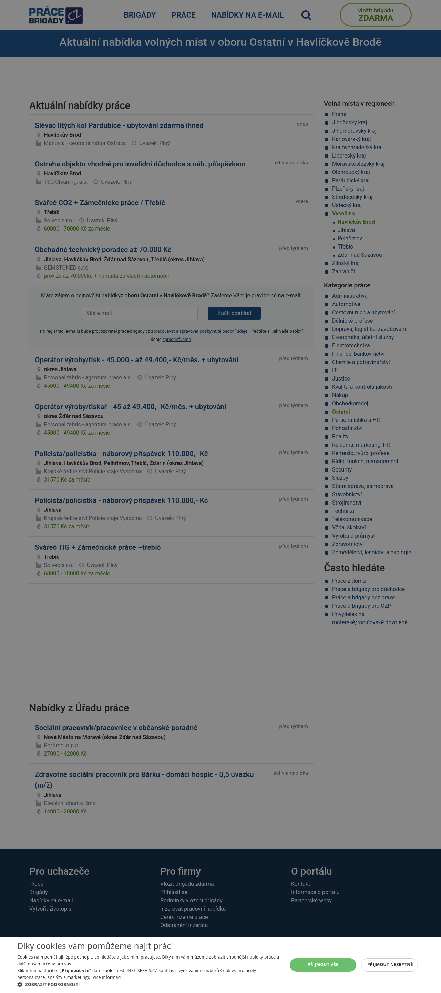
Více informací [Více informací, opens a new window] (107, 977)
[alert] (220, 496)
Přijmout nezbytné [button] (390, 964)
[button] (148, 984)
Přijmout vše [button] (323, 964)
